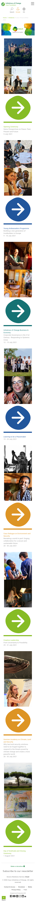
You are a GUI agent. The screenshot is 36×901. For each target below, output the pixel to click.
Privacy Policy (16, 890)
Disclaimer (21, 887)
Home (5, 17)
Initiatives (11, 17)
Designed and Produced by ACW (18, 893)
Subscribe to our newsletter (18, 871)
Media (30, 887)
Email (27, 877)
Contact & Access (9, 887)
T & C (25, 890)
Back (4, 898)
